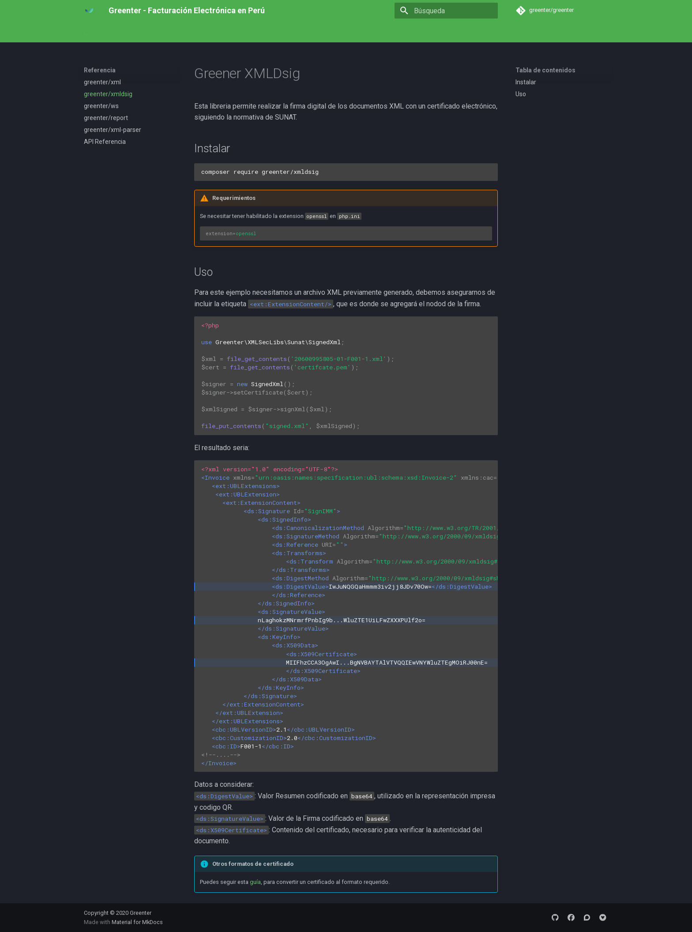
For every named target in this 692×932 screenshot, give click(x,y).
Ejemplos (157, 32)
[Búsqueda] (446, 11)
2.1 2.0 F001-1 (346, 616)
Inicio (91, 32)
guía (255, 882)
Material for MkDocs (137, 922)
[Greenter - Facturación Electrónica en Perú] (89, 10)
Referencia (196, 32)
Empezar (121, 32)
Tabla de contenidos (545, 70)
